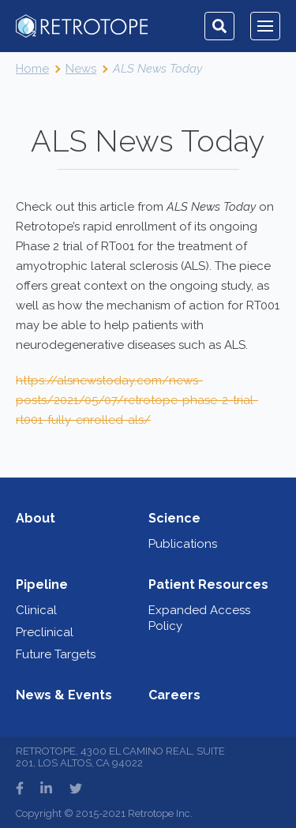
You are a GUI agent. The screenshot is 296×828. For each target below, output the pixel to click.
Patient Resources (208, 584)
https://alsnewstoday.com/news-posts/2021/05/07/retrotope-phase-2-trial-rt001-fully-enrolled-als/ (137, 400)
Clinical (36, 610)
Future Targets (56, 654)
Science (174, 518)
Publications (182, 544)
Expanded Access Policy (199, 618)
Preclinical (44, 632)
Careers (174, 695)
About (35, 518)
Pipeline (42, 584)
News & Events (64, 695)
